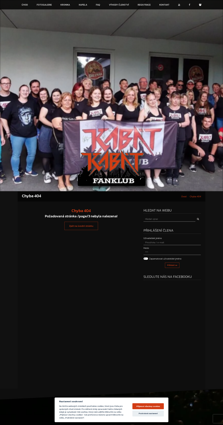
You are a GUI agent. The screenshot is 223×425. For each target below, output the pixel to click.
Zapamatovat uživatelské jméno (165, 258)
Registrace (144, 4)
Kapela (83, 4)
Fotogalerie (44, 4)
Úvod (25, 4)
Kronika (65, 4)
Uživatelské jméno (152, 238)
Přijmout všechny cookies (148, 406)
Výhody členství (119, 4)
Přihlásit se (172, 265)
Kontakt (164, 4)
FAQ (98, 4)
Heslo (146, 248)
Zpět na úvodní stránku (81, 226)
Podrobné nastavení (148, 413)
